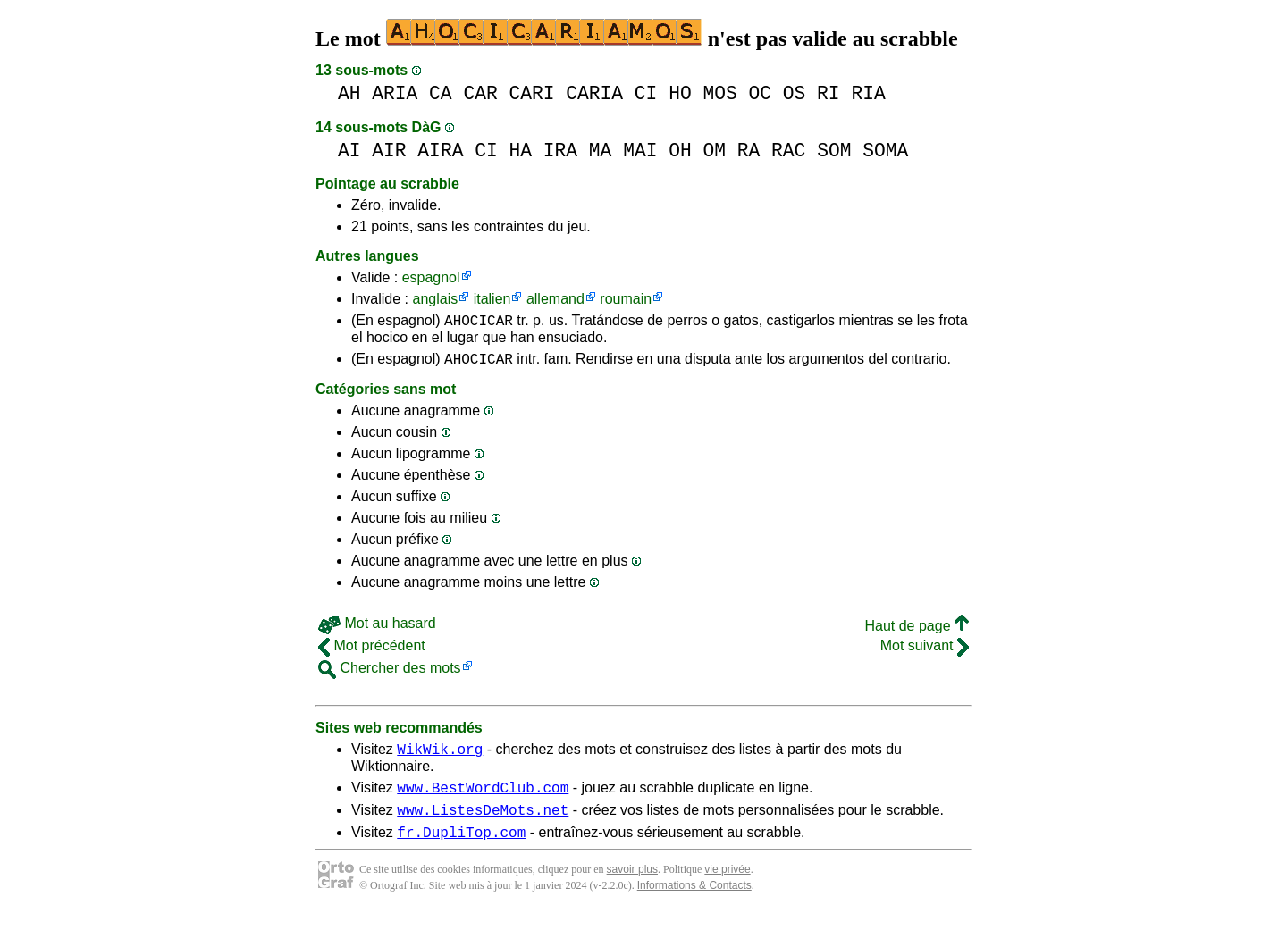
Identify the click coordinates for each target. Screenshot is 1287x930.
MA (600, 150)
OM (714, 150)
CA (440, 93)
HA (520, 150)
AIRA (440, 150)
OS (794, 93)
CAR (480, 93)
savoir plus (632, 885)
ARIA (394, 93)
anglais (435, 298)
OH (680, 150)
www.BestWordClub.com (482, 798)
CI (646, 93)
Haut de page (916, 631)
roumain (626, 298)
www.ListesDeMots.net (482, 823)
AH (349, 93)
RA (749, 150)
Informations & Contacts (694, 901)
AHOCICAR (478, 322)
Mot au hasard (377, 628)
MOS (719, 93)
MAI (640, 150)
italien (492, 298)
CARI (531, 93)
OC (759, 93)
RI (828, 93)
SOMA (885, 150)
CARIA (594, 93)
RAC (788, 150)
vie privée (727, 885)
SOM (834, 150)
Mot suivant (924, 650)
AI (349, 150)
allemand (555, 298)
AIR (389, 150)
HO (680, 93)
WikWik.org (440, 757)
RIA (868, 93)
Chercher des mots (389, 673)
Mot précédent (371, 650)
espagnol (431, 277)
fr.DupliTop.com (461, 848)
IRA (560, 150)
